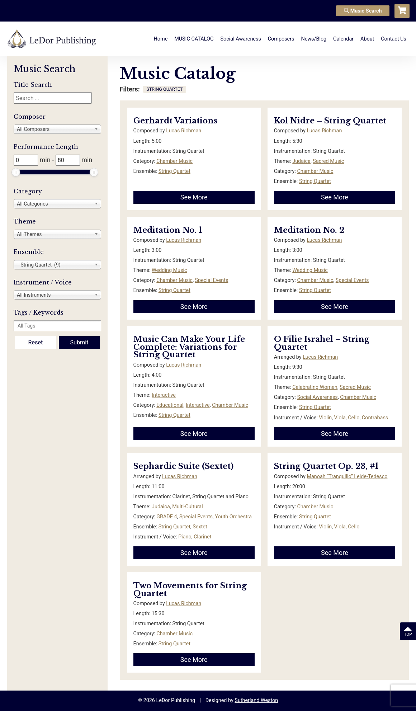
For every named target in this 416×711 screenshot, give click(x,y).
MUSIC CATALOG (194, 39)
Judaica (301, 161)
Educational (169, 405)
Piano (185, 537)
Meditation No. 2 (309, 230)
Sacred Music (328, 161)
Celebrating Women (314, 387)
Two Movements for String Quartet (190, 589)
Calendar (343, 39)
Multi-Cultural (187, 507)
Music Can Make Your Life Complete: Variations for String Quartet (189, 346)
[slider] (15, 172)
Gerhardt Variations (175, 121)
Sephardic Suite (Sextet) (183, 466)
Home (161, 39)
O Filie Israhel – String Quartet (321, 343)
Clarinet (202, 537)
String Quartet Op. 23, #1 (326, 466)
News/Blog (313, 39)
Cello (353, 418)
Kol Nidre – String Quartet (330, 121)
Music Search (363, 11)
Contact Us (393, 39)
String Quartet (174, 171)
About (367, 39)
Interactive (164, 395)
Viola (340, 418)
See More (194, 197)
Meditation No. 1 (167, 230)
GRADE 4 (166, 517)
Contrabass (375, 418)
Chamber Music (174, 161)
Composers (281, 39)
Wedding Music (169, 270)
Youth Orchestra (233, 517)
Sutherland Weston (256, 700)
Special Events (211, 280)
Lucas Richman (183, 131)
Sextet (200, 527)
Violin (325, 418)
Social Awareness (241, 39)
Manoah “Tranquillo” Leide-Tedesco (347, 477)
